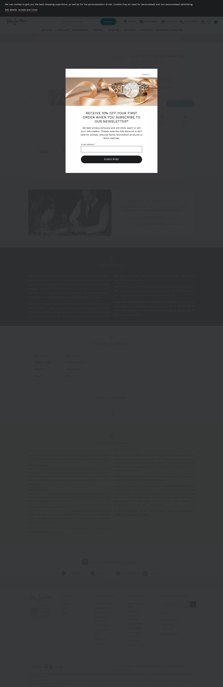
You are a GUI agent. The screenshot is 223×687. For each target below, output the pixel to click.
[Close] (142, 74)
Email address (88, 144)
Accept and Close (27, 9)
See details (11, 9)
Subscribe (111, 159)
